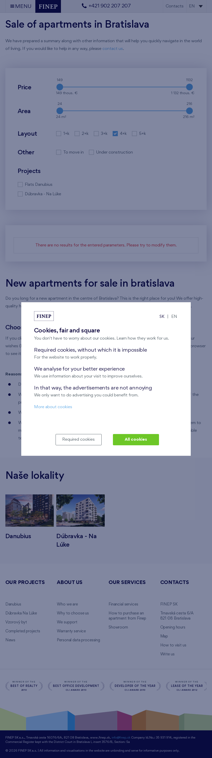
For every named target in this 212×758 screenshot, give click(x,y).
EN (174, 317)
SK (162, 317)
